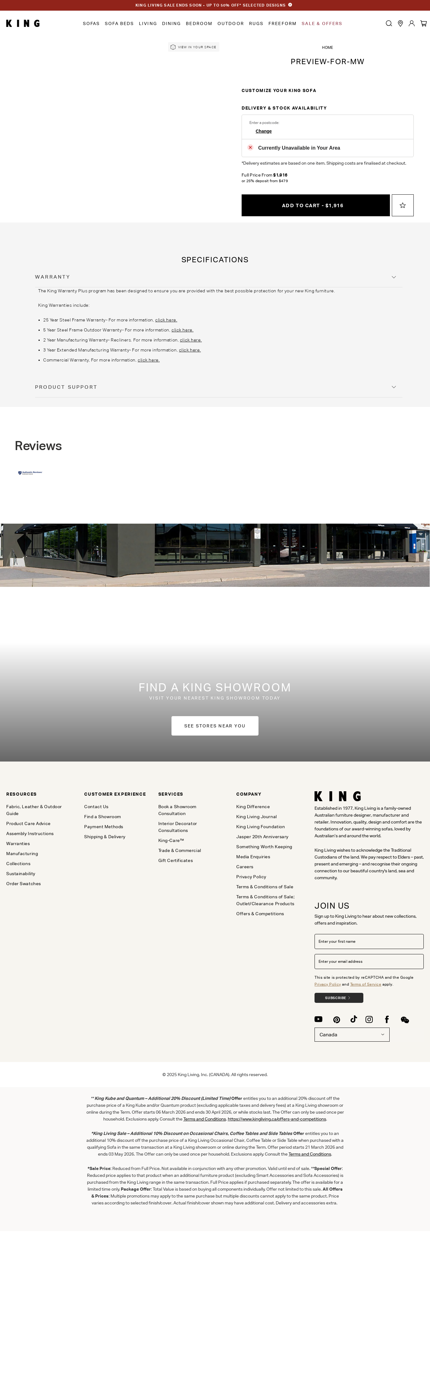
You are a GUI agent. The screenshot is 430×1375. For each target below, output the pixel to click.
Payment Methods (103, 826)
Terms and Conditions (310, 1154)
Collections (18, 863)
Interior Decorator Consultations (177, 827)
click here (165, 319)
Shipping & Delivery (104, 836)
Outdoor (231, 23)
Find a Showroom (102, 816)
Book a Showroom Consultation (177, 810)
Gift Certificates (175, 860)
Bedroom (199, 23)
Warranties (18, 843)
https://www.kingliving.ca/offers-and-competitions (277, 1118)
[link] (194, 47)
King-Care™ (171, 840)
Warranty (53, 277)
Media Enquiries (253, 856)
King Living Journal (256, 816)
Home (327, 47)
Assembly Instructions (30, 833)
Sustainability (20, 873)
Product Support (66, 387)
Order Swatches (23, 883)
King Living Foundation (260, 826)
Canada (352, 1035)
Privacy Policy (328, 984)
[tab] (218, 277)
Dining (171, 23)
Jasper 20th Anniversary (262, 836)
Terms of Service (365, 984)
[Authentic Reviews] (30, 473)
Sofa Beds (119, 23)
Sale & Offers (322, 23)
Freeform (283, 23)
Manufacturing (22, 853)
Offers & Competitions (260, 913)
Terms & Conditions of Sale (265, 886)
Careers (244, 866)
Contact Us (96, 806)
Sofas (91, 23)
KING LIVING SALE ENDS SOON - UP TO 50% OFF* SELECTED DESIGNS (211, 5)
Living (148, 23)
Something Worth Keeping (264, 846)
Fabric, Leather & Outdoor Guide (34, 810)
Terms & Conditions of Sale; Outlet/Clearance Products (265, 900)
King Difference (253, 806)
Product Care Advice (28, 823)
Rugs (256, 23)
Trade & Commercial (179, 850)
